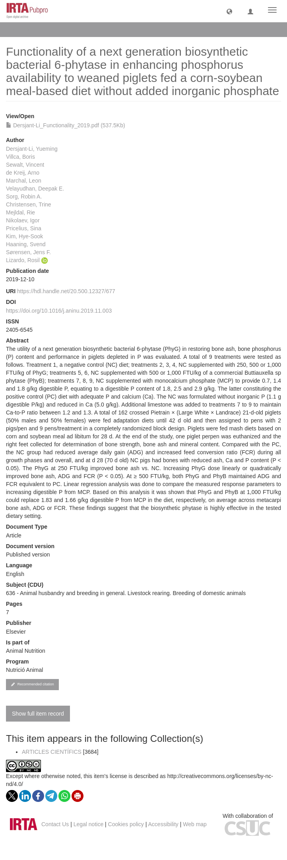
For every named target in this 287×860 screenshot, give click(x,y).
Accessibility (163, 824)
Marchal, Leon (23, 180)
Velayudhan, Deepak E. (35, 188)
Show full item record (38, 713)
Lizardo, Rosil (23, 260)
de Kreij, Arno (22, 172)
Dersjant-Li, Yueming (32, 149)
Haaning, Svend (26, 244)
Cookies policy (126, 824)
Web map (195, 824)
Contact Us (55, 824)
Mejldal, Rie (20, 212)
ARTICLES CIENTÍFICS (51, 752)
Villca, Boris (20, 157)
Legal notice (89, 824)
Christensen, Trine (28, 204)
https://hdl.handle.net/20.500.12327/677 (66, 291)
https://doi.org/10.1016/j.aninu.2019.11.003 (59, 310)
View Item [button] (27, 29)
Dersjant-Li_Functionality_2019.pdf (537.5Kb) (65, 125)
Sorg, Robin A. (24, 196)
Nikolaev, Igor (23, 220)
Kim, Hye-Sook (24, 236)
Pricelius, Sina (23, 228)
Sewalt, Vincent (25, 164)
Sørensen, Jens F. (28, 252)
